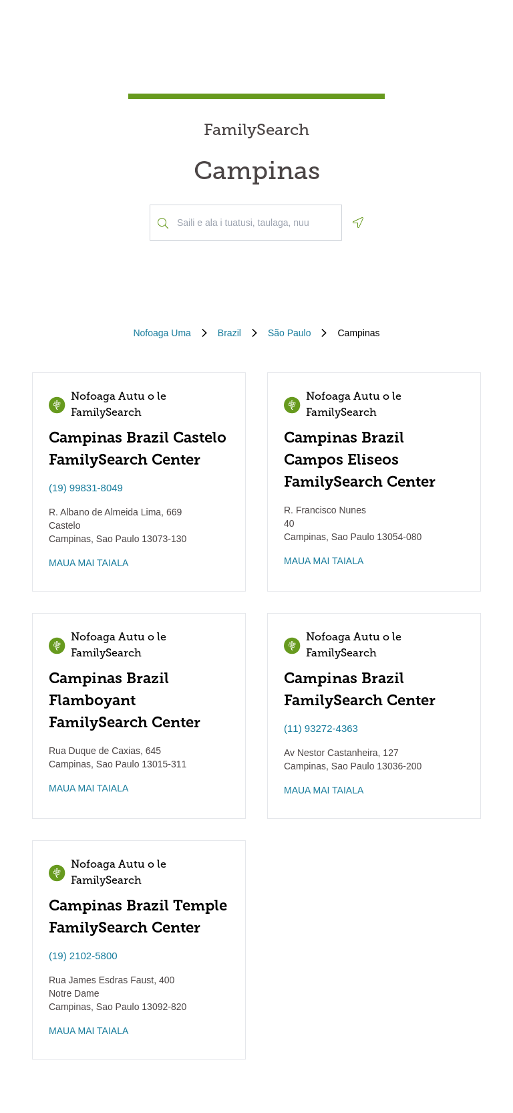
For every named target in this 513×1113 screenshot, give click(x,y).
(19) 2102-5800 (83, 955)
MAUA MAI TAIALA (88, 563)
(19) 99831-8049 (86, 487)
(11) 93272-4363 (321, 728)
